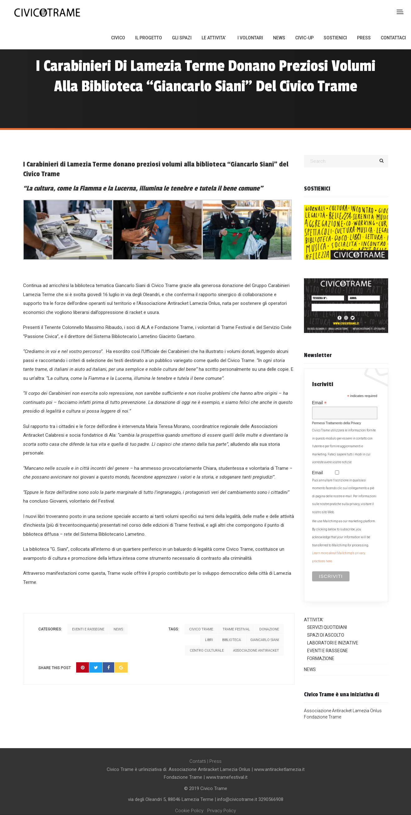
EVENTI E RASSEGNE (327, 650)
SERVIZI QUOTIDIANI (327, 627)
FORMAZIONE (320, 658)
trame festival (236, 629)
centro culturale (207, 651)
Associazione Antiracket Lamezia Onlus (343, 710)
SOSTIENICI (335, 37)
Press (215, 761)
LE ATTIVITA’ (214, 37)
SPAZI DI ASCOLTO (325, 635)
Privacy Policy (221, 810)
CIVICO (118, 37)
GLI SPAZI (182, 37)
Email (319, 403)
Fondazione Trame (322, 716)
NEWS (279, 37)
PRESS (364, 37)
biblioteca (231, 640)
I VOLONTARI (250, 37)
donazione (269, 629)
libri (209, 640)
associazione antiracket (256, 651)
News (118, 629)
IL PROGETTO (148, 37)
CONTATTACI (393, 37)
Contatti (197, 761)
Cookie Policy (189, 810)
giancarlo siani (264, 640)
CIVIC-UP (304, 37)
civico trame (201, 629)
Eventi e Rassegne (88, 629)
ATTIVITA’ (313, 619)
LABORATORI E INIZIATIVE (332, 642)
